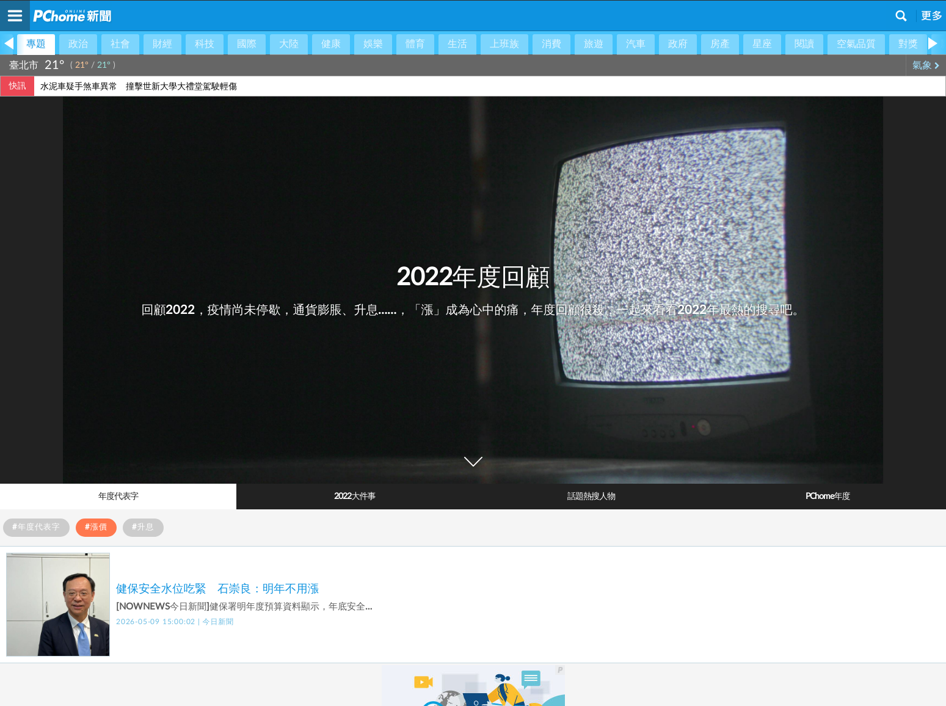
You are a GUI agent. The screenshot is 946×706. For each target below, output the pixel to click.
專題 (36, 44)
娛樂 (373, 44)
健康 (331, 44)
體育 (415, 44)
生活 (457, 44)
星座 (762, 44)
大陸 (289, 44)
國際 (247, 44)
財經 (162, 44)
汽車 (636, 44)
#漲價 (96, 527)
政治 (78, 44)
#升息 (143, 527)
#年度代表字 (36, 527)
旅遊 (593, 44)
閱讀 (804, 44)
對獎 (908, 44)
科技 (204, 44)
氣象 (926, 65)
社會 (120, 44)
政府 (678, 44)
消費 (551, 44)
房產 (720, 44)
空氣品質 (856, 44)
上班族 (504, 44)
